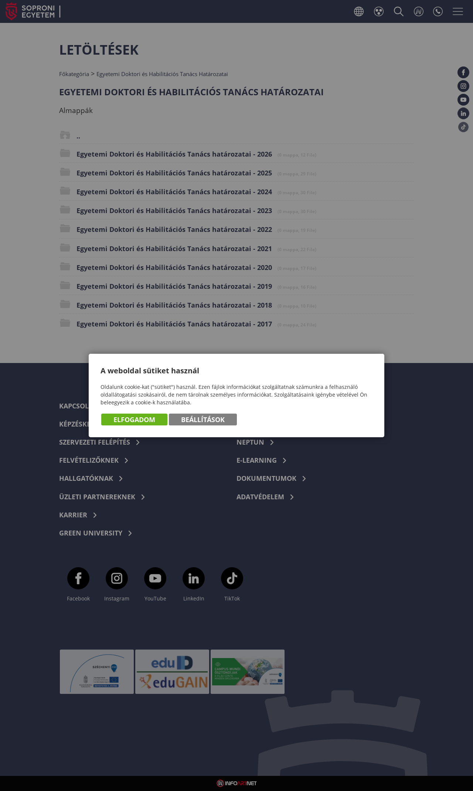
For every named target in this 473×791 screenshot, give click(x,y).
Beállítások (203, 419)
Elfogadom (134, 419)
